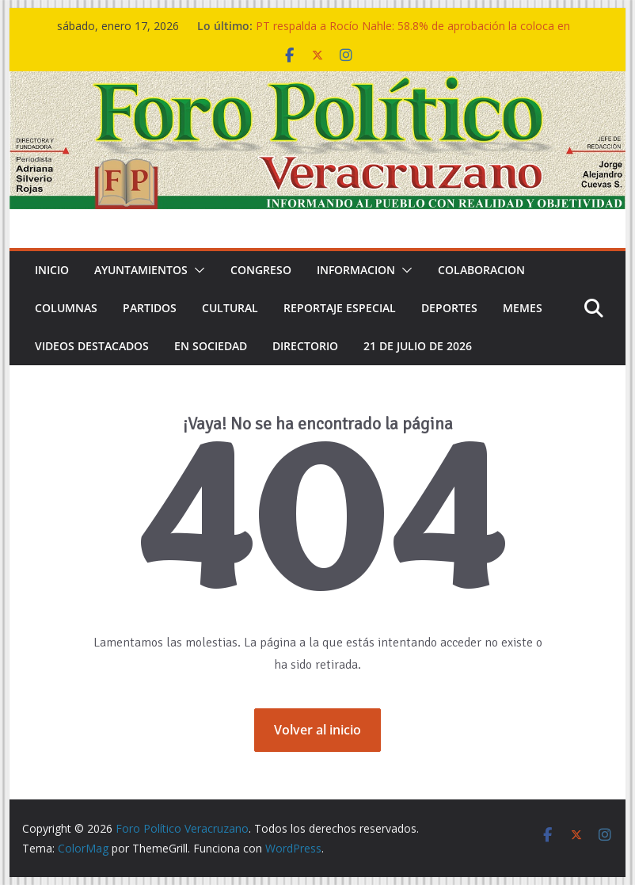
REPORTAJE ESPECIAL (339, 307)
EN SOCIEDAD (210, 345)
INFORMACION (356, 269)
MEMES (522, 307)
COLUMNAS (66, 307)
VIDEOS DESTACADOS (92, 345)
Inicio (52, 269)
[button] (196, 270)
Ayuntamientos (141, 269)
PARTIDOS (150, 307)
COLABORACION (481, 269)
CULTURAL (230, 307)
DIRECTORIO (305, 345)
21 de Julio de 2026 (417, 345)
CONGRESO (260, 269)
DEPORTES (449, 307)
